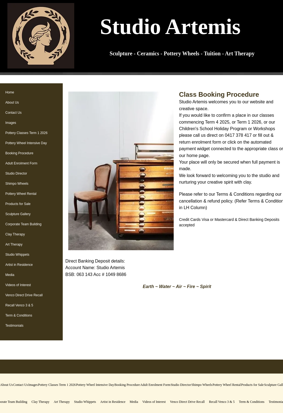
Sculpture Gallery (18, 214)
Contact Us (13, 113)
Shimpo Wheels (16, 184)
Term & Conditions (18, 315)
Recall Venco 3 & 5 (19, 305)
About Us (12, 102)
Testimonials (14, 325)
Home (9, 92)
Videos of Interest (18, 285)
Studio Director (16, 173)
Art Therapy (13, 244)
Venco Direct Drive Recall (24, 295)
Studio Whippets (17, 255)
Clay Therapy (15, 234)
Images (10, 123)
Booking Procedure (19, 153)
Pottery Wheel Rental (20, 194)
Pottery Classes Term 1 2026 (26, 133)
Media (10, 275)
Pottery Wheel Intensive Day (26, 143)
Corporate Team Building (23, 224)
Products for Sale (18, 204)
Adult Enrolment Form (21, 163)
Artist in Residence (19, 265)
